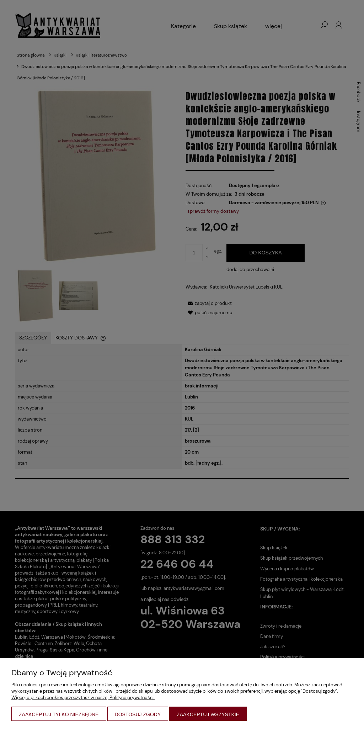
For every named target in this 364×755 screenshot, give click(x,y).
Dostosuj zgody (138, 714)
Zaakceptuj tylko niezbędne (59, 714)
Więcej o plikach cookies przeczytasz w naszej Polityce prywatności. (83, 698)
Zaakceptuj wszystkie (208, 714)
